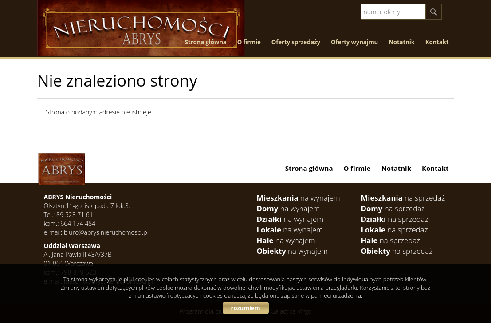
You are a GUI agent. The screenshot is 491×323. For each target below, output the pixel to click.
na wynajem (298, 198)
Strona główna (206, 42)
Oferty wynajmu (354, 42)
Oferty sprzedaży (295, 42)
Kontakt (437, 42)
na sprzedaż (403, 198)
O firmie (249, 42)
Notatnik (402, 42)
